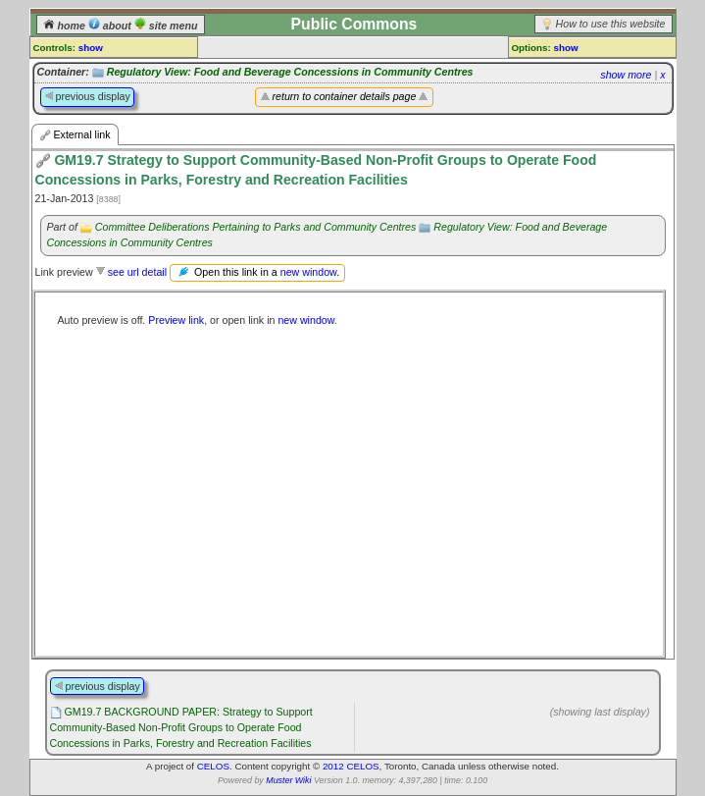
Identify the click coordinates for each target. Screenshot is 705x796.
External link (75, 135)
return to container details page (344, 96)
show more (625, 74)
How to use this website (611, 23)
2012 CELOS (351, 766)
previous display (87, 96)
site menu (166, 25)
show (90, 47)
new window (308, 271)
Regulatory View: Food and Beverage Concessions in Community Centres (290, 72)
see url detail (137, 272)
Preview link (176, 320)
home (65, 25)
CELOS (213, 766)
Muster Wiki (288, 780)
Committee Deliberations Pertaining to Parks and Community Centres (256, 227)
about (111, 25)
